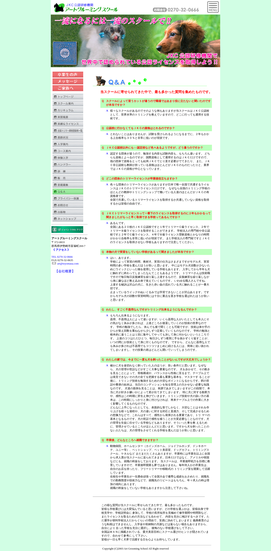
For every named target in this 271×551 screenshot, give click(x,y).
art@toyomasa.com (65, 263)
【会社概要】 (65, 271)
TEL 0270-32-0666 (62, 256)
